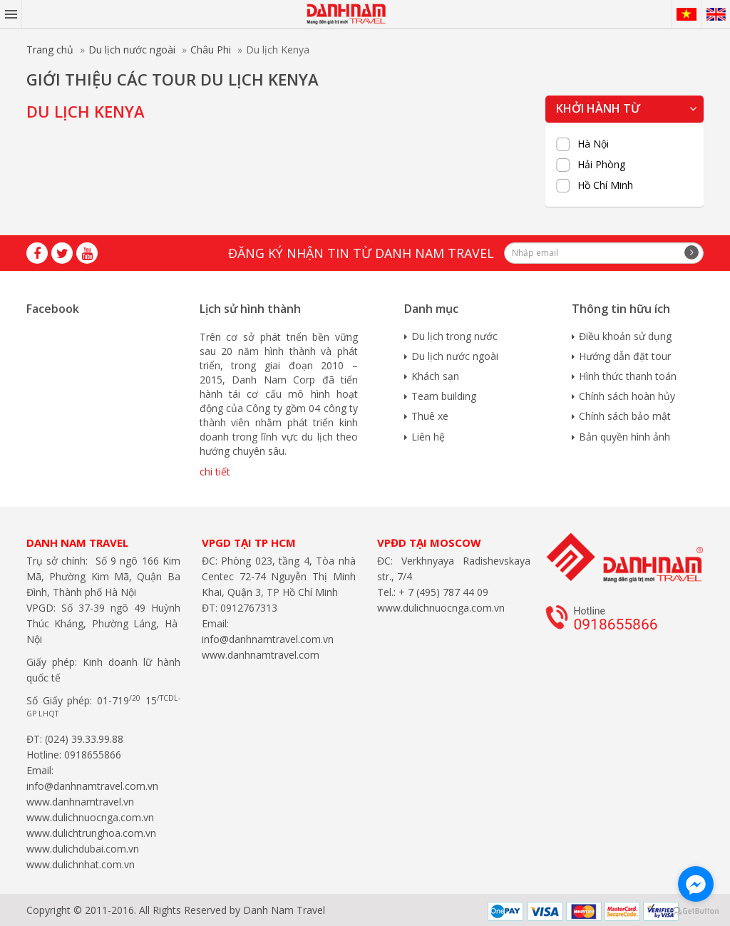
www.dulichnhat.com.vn (80, 864)
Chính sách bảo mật (625, 416)
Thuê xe (429, 416)
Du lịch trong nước (454, 336)
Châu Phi (210, 49)
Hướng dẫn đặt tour (625, 356)
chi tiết (215, 471)
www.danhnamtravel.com (260, 655)
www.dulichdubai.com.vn (82, 848)
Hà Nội (593, 144)
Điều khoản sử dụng (625, 336)
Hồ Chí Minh (605, 185)
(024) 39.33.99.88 (84, 739)
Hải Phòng (601, 164)
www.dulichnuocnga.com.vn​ (90, 817)
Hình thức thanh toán (628, 376)
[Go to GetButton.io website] (696, 911)
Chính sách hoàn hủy (627, 396)
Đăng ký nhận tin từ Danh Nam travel (361, 253)
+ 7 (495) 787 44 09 (442, 592)
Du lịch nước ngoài (131, 49)
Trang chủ (49, 49)
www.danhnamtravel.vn (80, 801)
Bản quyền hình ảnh (624, 436)
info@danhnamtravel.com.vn (92, 786)
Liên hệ (428, 436)
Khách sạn (435, 376)
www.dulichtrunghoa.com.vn (91, 833)
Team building (443, 396)
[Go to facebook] (696, 884)
